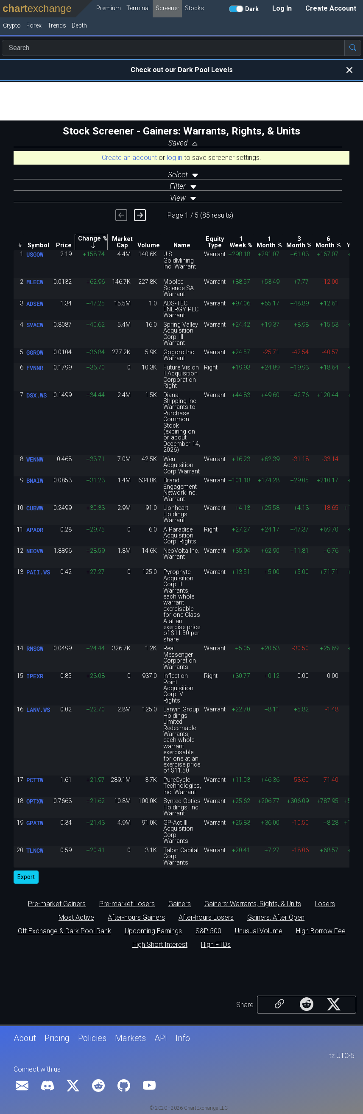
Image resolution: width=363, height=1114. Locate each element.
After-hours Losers (206, 917)
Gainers (179, 904)
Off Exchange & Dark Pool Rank (64, 931)
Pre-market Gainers (57, 904)
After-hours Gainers (136, 917)
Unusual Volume (258, 931)
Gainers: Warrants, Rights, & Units (252, 904)
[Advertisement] (181, 101)
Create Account (330, 8)
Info (183, 1038)
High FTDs (216, 944)
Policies (92, 1038)
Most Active (76, 917)
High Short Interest (159, 944)
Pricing (57, 1038)
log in (174, 158)
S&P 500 (208, 931)
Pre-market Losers (127, 904)
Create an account (129, 158)
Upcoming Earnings (153, 931)
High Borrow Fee (321, 931)
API (160, 1038)
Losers (325, 904)
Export (26, 876)
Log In (282, 8)
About (25, 1038)
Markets (130, 1038)
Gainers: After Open (275, 917)
